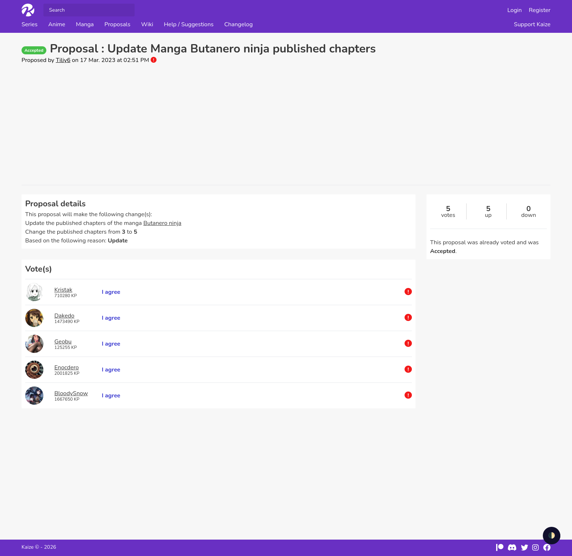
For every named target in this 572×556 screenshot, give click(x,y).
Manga (85, 24)
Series (30, 24)
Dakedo (64, 316)
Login (514, 10)
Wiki (147, 24)
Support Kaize (532, 24)
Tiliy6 (63, 60)
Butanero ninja (162, 223)
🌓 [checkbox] (551, 536)
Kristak (63, 290)
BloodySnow (71, 393)
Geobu (63, 342)
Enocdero (66, 367)
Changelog (238, 24)
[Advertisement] (286, 125)
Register (540, 10)
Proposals (117, 24)
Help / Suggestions (188, 24)
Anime (56, 24)
